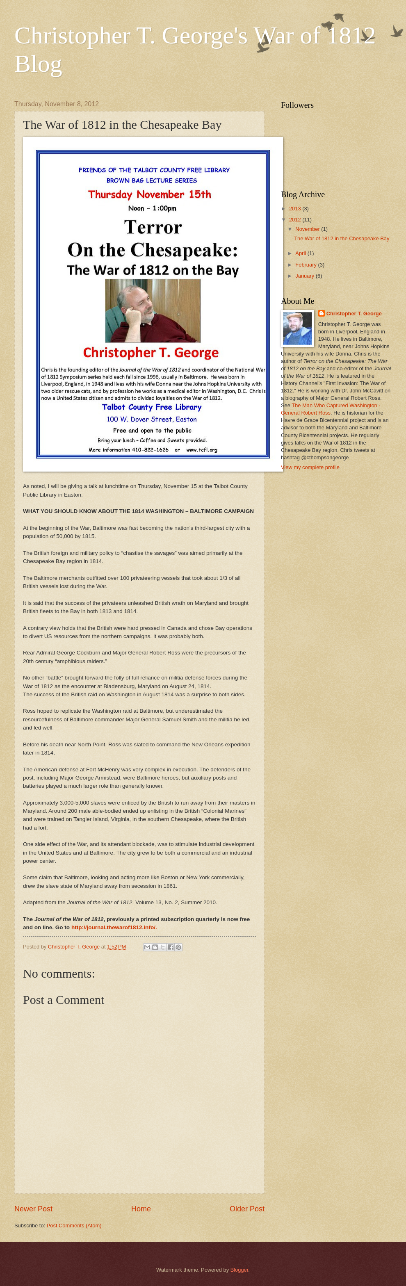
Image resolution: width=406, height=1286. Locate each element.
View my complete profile (310, 467)
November (308, 229)
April (301, 253)
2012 (295, 220)
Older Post (247, 1209)
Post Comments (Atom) (74, 1225)
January (305, 276)
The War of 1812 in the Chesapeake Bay (341, 238)
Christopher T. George (354, 313)
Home (141, 1209)
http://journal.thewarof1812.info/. (114, 927)
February (306, 265)
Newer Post (33, 1209)
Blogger (239, 1270)
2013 (295, 208)
